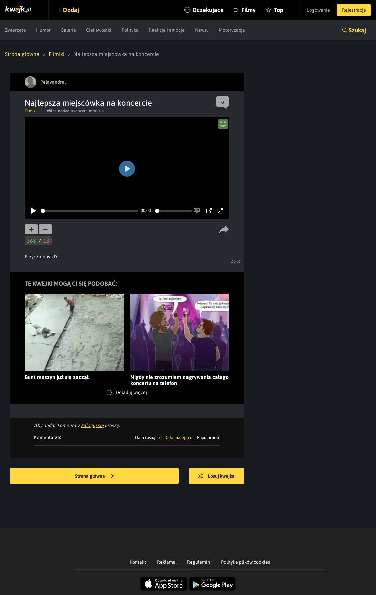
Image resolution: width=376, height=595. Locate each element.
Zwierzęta (15, 30)
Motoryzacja (232, 30)
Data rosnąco (147, 437)
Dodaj (71, 9)
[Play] (33, 210)
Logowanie (318, 10)
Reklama (166, 562)
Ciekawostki (98, 30)
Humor (43, 30)
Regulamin (198, 562)
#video (63, 111)
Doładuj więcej (127, 392)
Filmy (248, 9)
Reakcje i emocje (167, 30)
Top (278, 9)
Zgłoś (236, 261)
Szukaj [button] (357, 30)
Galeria (68, 30)
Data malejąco (178, 437)
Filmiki (56, 54)
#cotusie (96, 111)
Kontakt (138, 562)
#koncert (79, 111)
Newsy (202, 30)
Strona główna (22, 54)
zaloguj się (92, 425)
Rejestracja (354, 10)
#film (51, 111)
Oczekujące (208, 9)
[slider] (89, 211)
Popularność (208, 437)
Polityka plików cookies (245, 562)
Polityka (130, 30)
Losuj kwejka (216, 476)
